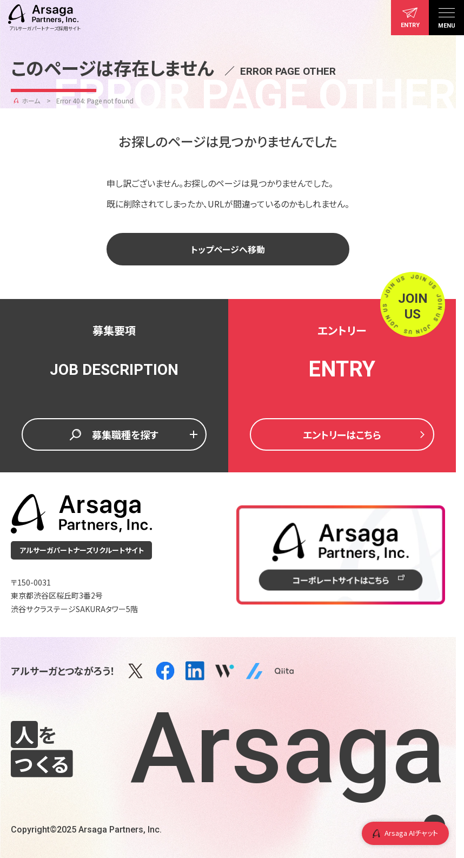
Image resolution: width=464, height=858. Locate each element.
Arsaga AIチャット (405, 833)
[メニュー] (446, 17)
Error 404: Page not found (95, 100)
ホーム (31, 100)
